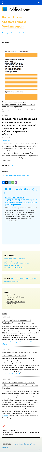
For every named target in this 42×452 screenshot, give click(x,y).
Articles (17, 17)
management (24, 263)
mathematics (8, 265)
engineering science (11, 261)
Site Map (5, 447)
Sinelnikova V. (6, 140)
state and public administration (14, 267)
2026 (16, 278)
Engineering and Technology (16, 297)
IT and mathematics (10, 263)
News (4, 313)
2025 (20, 278)
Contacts (15, 444)
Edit (39, 450)
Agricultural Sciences (13, 295)
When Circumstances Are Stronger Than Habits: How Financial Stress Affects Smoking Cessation (20, 385)
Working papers (13, 26)
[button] (4, 193)
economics (21, 259)
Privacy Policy (31, 444)
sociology (16, 265)
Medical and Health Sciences (16, 301)
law (18, 263)
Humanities (10, 299)
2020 (6, 281)
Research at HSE (19, 33)
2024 (23, 278)
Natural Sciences (12, 304)
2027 (12, 278)
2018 (13, 281)
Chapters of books (14, 22)
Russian (14, 166)
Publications (19, 9)
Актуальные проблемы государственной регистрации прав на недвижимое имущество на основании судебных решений (21, 201)
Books (6, 17)
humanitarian (22, 261)
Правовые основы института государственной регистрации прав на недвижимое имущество (18, 104)
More (18, 281)
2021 (35, 278)
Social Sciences (11, 306)
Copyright (22, 444)
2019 (9, 281)
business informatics (10, 259)
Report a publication (8, 33)
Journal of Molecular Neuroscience (16, 374)
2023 (27, 278)
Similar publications (17, 189)
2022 (31, 278)
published (5, 415)
